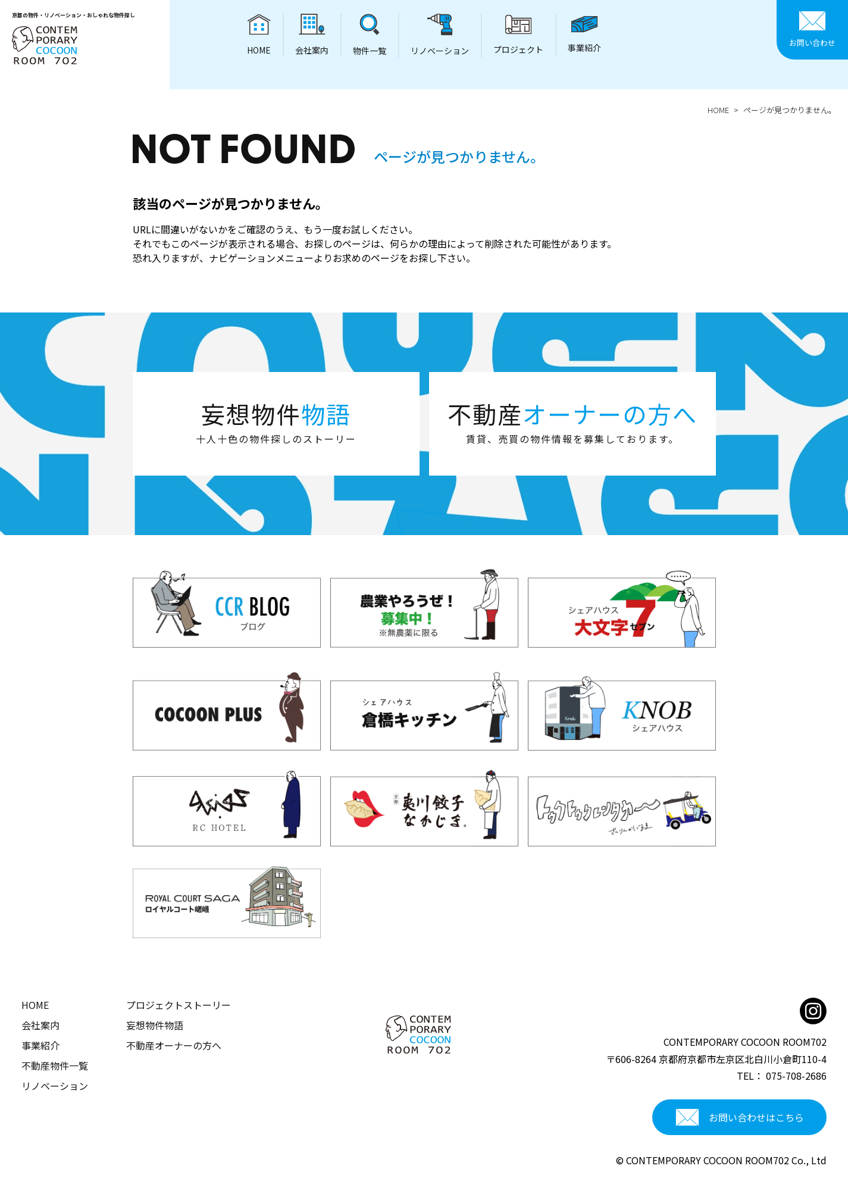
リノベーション (54, 1086)
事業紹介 (40, 1045)
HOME (718, 109)
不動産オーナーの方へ (173, 1045)
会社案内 (40, 1025)
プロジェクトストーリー (178, 1005)
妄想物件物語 (154, 1025)
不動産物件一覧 (54, 1065)
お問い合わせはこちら (739, 1117)
